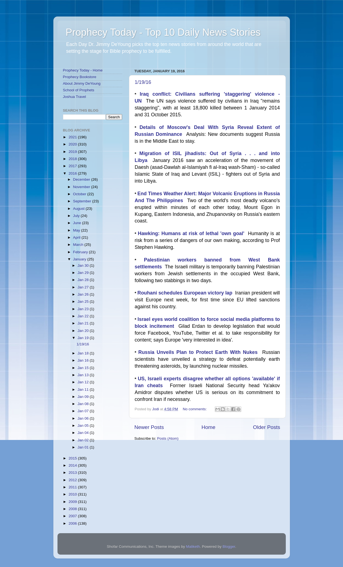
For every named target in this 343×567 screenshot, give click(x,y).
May (77, 230)
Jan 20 (84, 331)
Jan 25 (84, 301)
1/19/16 (143, 82)
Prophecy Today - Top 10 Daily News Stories (163, 32)
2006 (73, 523)
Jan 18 (84, 353)
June (77, 223)
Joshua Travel (74, 97)
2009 (73, 502)
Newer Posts (149, 427)
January (80, 259)
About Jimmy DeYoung (82, 83)
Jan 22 (84, 316)
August (79, 209)
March (78, 245)
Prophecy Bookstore (80, 77)
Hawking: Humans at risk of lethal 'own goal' (193, 233)
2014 (73, 465)
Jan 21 (84, 323)
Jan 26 (84, 294)
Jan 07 (84, 411)
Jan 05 (84, 425)
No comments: (195, 409)
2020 (73, 144)
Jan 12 (84, 382)
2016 (73, 173)
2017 (73, 166)
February (81, 252)
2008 (73, 509)
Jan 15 (84, 368)
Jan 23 (84, 309)
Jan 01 (84, 447)
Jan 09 (84, 397)
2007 (73, 516)
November (82, 187)
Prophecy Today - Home (83, 70)
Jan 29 (84, 273)
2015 (73, 458)
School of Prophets (78, 90)
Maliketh (193, 546)
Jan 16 (84, 360)
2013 (73, 472)
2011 (73, 487)
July (77, 216)
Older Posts (266, 427)
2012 (73, 480)
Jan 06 (84, 418)
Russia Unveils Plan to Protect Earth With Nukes (200, 352)
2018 (73, 159)
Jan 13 (84, 375)
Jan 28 (84, 280)
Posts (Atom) (168, 438)
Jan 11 (84, 389)
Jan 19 (84, 338)
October (80, 194)
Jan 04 (84, 433)
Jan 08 (84, 404)
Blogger (229, 546)
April (77, 237)
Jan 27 (84, 287)
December (82, 179)
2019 (73, 152)
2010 (73, 494)
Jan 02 (84, 440)
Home (208, 427)
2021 (73, 137)
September (82, 201)
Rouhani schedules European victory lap (186, 293)
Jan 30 (84, 265)
